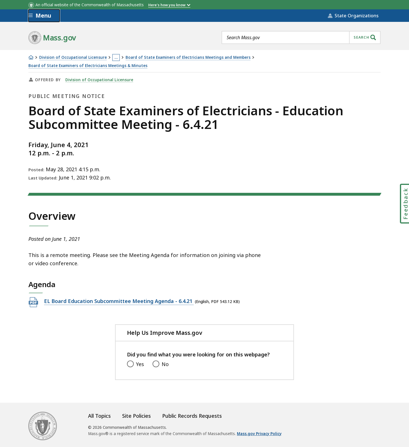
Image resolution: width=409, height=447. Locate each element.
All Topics (99, 415)
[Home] (31, 57)
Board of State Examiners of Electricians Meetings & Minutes (87, 65)
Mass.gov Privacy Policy (259, 433)
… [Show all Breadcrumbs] (116, 57)
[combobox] (301, 37)
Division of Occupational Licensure (73, 57)
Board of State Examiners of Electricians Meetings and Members (188, 57)
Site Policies (136, 415)
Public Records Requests (192, 415)
